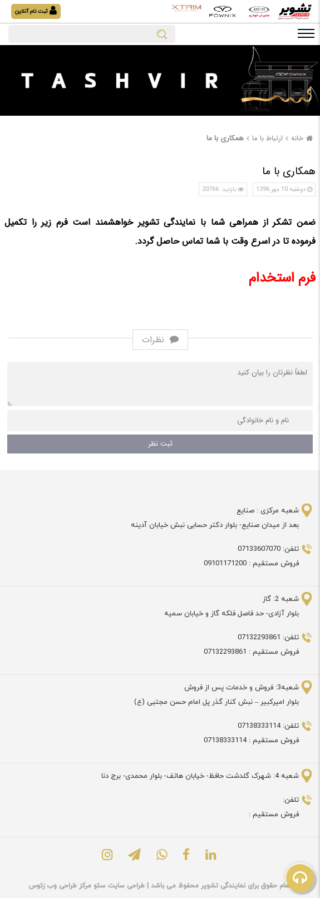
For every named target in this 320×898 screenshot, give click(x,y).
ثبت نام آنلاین (36, 11)
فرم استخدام (282, 278)
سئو (98, 885)
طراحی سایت (125, 885)
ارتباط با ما (267, 138)
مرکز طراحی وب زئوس (60, 885)
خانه (303, 138)
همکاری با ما (225, 138)
